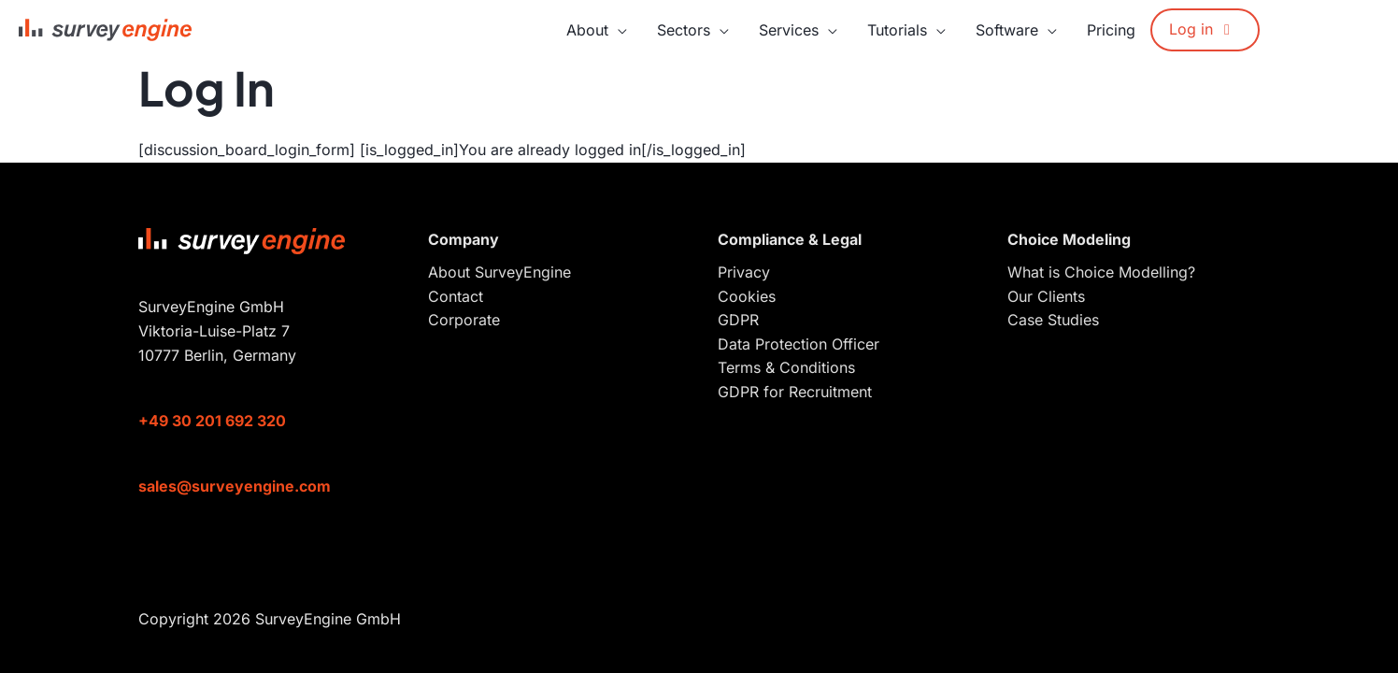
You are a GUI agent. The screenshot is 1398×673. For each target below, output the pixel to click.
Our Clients (1046, 296)
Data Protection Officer (798, 344)
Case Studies (1053, 319)
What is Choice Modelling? (1101, 272)
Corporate (464, 319)
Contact (455, 296)
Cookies (747, 296)
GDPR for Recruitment (795, 391)
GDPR (738, 319)
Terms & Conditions (786, 367)
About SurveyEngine (499, 272)
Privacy (744, 272)
